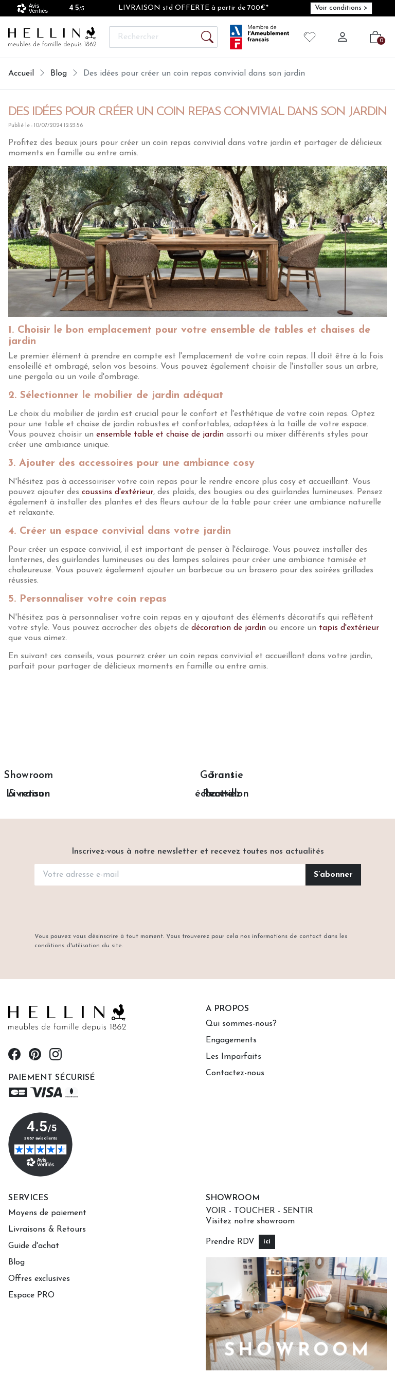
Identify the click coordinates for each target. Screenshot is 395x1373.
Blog (16, 1262)
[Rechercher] (163, 37)
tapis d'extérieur (349, 628)
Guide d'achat (33, 1246)
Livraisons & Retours (47, 1229)
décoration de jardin (228, 628)
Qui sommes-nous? (241, 1024)
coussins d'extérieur (117, 492)
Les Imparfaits (233, 1057)
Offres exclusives (39, 1279)
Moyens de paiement (47, 1213)
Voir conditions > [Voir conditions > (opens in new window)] (341, 8)
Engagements (231, 1040)
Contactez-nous (235, 1073)
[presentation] (197, 910)
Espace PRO (31, 1295)
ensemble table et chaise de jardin (160, 434)
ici (267, 1242)
